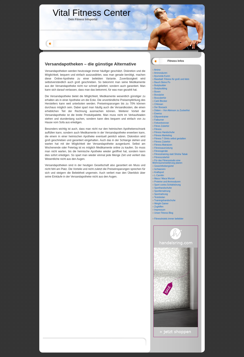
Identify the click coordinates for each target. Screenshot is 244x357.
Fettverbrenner (161, 123)
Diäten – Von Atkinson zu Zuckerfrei (172, 110)
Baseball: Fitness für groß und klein (171, 79)
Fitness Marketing (163, 135)
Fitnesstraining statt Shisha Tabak (171, 154)
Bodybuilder (160, 85)
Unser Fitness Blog (163, 213)
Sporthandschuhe (163, 188)
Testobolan (159, 197)
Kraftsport (159, 172)
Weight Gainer (161, 203)
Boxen (157, 91)
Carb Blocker (160, 101)
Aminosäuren (160, 73)
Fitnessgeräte (161, 151)
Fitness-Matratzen (163, 145)
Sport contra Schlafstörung (167, 185)
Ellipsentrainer (161, 116)
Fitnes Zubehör (161, 126)
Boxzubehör (160, 98)
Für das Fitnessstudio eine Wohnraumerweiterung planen (167, 161)
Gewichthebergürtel (164, 166)
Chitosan (158, 104)
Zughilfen (158, 206)
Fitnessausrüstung (163, 148)
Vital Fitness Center (91, 13)
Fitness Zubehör (162, 141)
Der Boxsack (160, 107)
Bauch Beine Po (162, 82)
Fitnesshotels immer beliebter (169, 218)
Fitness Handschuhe (164, 132)
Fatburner (159, 120)
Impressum (159, 210)
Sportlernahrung (162, 191)
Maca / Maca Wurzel (164, 178)
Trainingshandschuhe (164, 200)
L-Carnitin (159, 175)
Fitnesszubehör (161, 157)
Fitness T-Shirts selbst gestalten (170, 138)
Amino (157, 70)
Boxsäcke (159, 95)
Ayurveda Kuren (162, 76)
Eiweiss (158, 113)
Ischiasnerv (160, 169)
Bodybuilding (160, 88)
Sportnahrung (161, 194)
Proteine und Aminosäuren (167, 181)
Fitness (157, 129)
